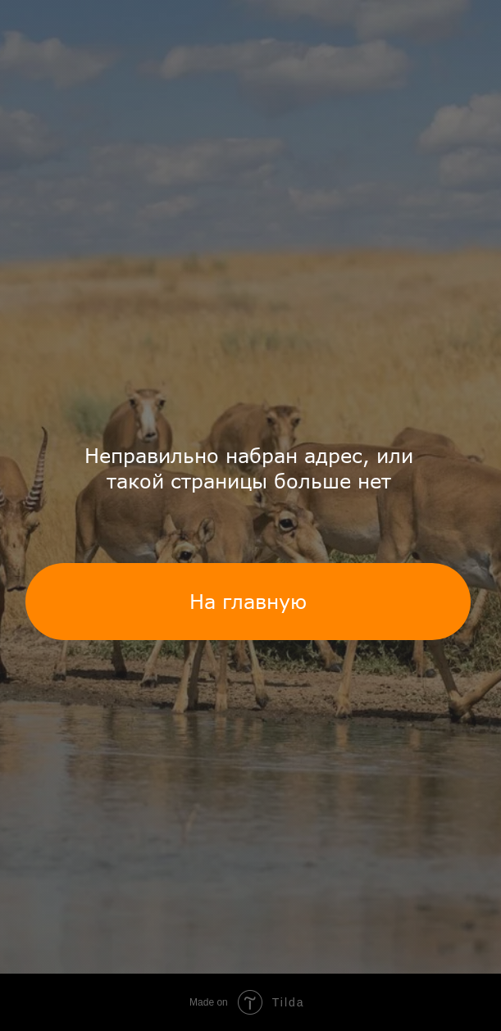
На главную (248, 601)
